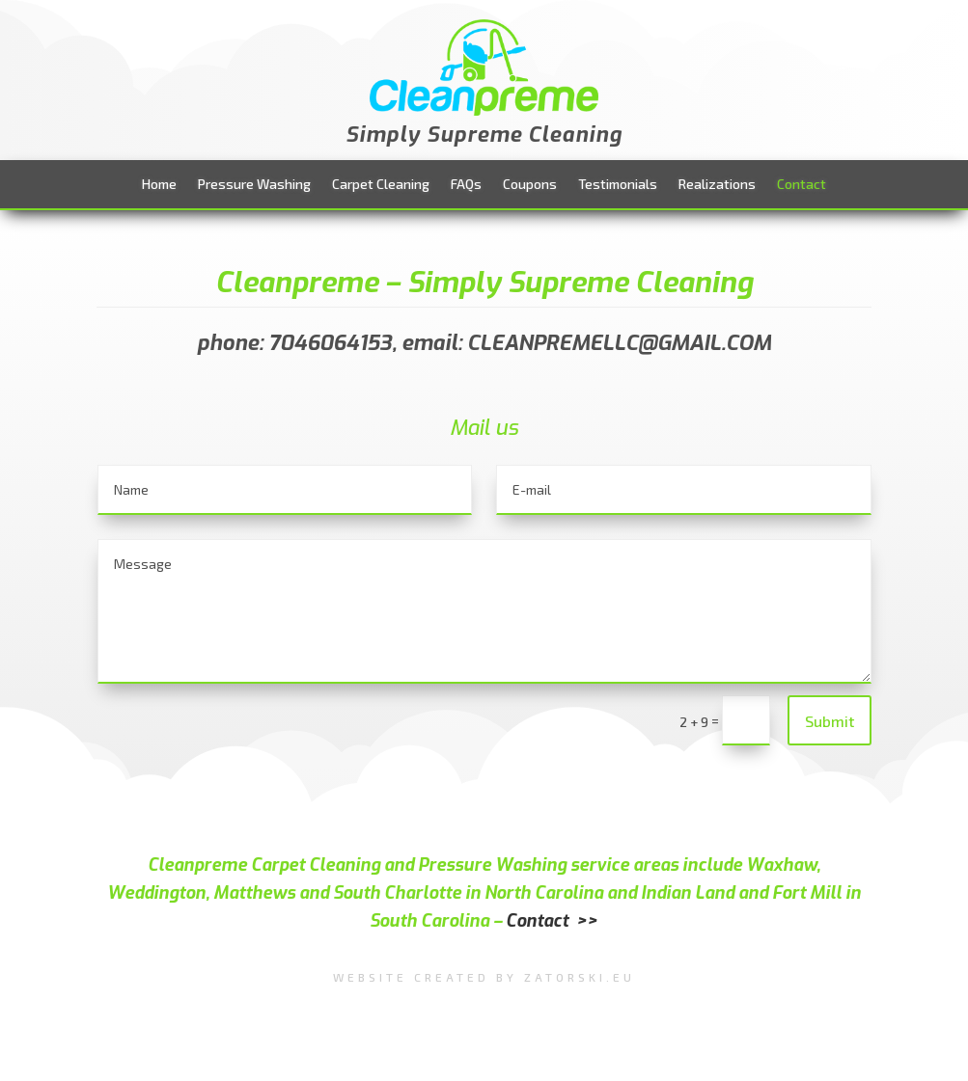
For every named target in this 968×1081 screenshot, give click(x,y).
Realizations (717, 184)
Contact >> (551, 920)
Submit (829, 721)
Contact (801, 184)
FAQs (466, 184)
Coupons (530, 184)
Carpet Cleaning (380, 184)
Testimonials (617, 184)
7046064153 (330, 343)
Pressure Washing (254, 184)
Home (159, 184)
